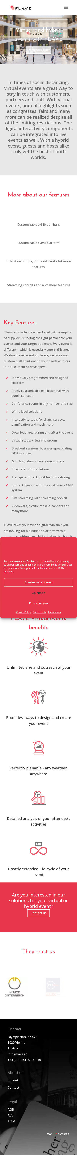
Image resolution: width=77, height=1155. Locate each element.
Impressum (54, 612)
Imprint (13, 1080)
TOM (11, 1121)
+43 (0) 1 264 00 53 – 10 (24, 1060)
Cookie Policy (23, 612)
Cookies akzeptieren (39, 582)
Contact (13, 1087)
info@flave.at (17, 1054)
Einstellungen (38, 603)
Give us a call (38, 50)
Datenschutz (39, 612)
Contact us (38, 913)
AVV (10, 1115)
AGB (11, 1109)
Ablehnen (38, 593)
